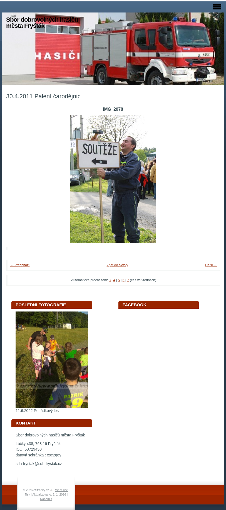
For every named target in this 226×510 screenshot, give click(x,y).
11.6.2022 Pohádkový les (37, 411)
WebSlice (61, 490)
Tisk (27, 494)
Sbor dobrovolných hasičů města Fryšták (42, 22)
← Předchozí (19, 265)
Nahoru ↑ (46, 499)
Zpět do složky (117, 265)
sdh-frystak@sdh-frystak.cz (39, 464)
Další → (211, 265)
